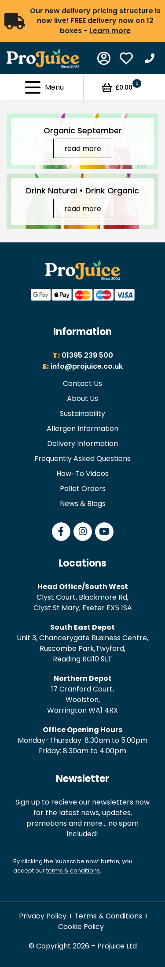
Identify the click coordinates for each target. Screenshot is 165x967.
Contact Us (82, 383)
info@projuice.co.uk (87, 366)
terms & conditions (73, 870)
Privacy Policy (42, 916)
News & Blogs (83, 504)
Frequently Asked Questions (82, 458)
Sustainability (82, 413)
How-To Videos (82, 473)
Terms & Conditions (108, 916)
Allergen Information (82, 428)
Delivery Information (82, 443)
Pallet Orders (83, 489)
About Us (82, 398)
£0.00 (121, 87)
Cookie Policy (81, 927)
